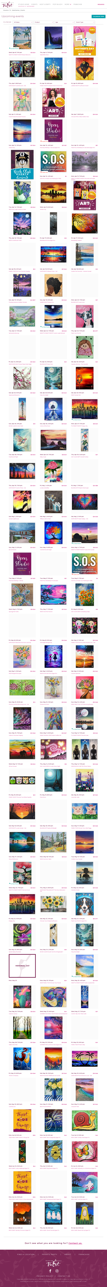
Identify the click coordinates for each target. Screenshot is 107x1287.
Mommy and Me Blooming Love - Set (19, 704)
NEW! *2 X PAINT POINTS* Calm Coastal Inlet (82, 982)
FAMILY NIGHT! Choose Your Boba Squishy (20, 797)
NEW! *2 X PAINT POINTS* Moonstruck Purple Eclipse (83, 179)
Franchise (77, 4)
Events (34, 4)
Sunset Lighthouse (14, 518)
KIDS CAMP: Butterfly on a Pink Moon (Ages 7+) (83, 1168)
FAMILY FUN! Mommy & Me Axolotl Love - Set (83, 642)
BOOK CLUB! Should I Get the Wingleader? (51, 951)
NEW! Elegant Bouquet (15, 673)
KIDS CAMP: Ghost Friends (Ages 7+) (49, 1230)
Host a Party (45, 4)
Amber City (43, 209)
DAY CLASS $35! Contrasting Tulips (80, 611)
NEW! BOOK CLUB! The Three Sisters (81, 766)
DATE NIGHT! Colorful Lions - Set (17, 85)
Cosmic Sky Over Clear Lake (78, 1013)
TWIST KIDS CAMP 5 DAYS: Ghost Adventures (21, 1199)
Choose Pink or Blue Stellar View (80, 116)
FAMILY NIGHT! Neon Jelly (78, 1044)
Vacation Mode (75, 890)
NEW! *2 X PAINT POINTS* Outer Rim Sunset (82, 549)
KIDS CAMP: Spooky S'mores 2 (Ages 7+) (19, 1230)
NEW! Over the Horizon (46, 611)
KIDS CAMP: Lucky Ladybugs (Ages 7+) (19, 1168)
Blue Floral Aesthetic (45, 1106)
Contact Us (64, 1276)
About (68, 1254)
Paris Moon (43, 797)
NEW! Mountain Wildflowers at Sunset (50, 1075)
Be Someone (12, 549)
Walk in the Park (13, 1044)
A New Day (12, 147)
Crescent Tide (75, 1106)
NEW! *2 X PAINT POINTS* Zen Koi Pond (19, 890)
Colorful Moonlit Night (46, 549)
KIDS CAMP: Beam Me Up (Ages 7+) (80, 1230)
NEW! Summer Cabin (45, 859)
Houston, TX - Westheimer (26, 6)
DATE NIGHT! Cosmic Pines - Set (17, 488)
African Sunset (13, 766)
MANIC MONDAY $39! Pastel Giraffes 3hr (50, 735)
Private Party (49, 1254)
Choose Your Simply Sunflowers (48, 921)
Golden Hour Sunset (76, 859)
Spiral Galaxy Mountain (15, 951)
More (67, 4)
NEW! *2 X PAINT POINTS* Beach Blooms (19, 54)
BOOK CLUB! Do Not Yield (16, 426)
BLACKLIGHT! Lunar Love (78, 302)
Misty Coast (43, 457)
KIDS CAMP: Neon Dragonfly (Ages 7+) (50, 1137)
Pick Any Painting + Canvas (16, 580)
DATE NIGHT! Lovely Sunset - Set (17, 828)
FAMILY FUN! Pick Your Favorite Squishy (19, 271)
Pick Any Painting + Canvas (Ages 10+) (50, 147)
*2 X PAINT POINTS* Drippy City (79, 426)
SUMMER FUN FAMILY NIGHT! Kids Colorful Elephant (53, 1013)
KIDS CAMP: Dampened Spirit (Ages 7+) (50, 1199)
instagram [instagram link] (57, 1270)
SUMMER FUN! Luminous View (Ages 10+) (51, 1044)
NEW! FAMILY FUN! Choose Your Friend (50, 982)
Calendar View (98, 16)
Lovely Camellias (44, 488)
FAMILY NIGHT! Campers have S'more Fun (51, 85)
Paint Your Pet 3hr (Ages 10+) (79, 921)
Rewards (101, 4)
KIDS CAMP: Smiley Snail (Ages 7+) (80, 1137)
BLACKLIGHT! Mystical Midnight (48, 828)
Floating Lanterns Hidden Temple (18, 302)
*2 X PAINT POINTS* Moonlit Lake (79, 735)
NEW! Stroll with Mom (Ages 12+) (48, 673)
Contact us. (75, 1243)
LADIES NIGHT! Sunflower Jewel (79, 85)
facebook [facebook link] (50, 1270)
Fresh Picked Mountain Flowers (17, 116)
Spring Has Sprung (14, 333)
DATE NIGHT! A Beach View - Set (48, 271)
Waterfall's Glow (44, 54)
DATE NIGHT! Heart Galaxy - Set (79, 518)
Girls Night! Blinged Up (46, 642)
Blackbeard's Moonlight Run (47, 240)
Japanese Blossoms (14, 395)
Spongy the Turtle (14, 611)
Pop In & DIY (58, 4)
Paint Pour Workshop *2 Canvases (49, 580)
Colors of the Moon (45, 426)
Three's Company (13, 1075)
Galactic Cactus (13, 1013)
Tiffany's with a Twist (45, 518)
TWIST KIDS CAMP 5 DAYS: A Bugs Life (19, 1137)
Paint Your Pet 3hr (76, 333)
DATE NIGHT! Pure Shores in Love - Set (81, 1075)
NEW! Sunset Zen (76, 395)
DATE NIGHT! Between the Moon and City (20, 642)
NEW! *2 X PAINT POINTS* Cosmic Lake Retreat (52, 333)
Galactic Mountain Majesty (16, 735)
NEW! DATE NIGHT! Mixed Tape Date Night (20, 364)
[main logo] (8, 2)
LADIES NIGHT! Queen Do (47, 302)
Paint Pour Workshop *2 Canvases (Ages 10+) (83, 147)
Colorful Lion (12, 1106)
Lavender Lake (75, 797)
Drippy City (12, 921)
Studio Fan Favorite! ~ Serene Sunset (81, 271)
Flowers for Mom (44, 704)
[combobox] (23, 22)
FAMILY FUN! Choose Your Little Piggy (81, 828)
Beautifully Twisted (76, 240)
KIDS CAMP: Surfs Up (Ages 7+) (79, 1199)
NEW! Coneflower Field (15, 240)
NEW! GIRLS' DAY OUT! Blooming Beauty (82, 704)
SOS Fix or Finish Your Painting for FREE (50, 178)
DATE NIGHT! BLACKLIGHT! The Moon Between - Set (53, 890)
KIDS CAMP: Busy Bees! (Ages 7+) (49, 1168)
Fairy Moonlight (44, 395)
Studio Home (23, 4)
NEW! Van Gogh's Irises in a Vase (17, 209)
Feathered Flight (13, 457)
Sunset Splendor (75, 673)
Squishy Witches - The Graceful (79, 364)
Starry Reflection (13, 859)
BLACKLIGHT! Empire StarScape (80, 488)
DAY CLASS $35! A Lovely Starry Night (50, 766)
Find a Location (26, 1254)
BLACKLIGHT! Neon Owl (46, 364)
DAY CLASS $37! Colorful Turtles (79, 457)
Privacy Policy (45, 1276)
